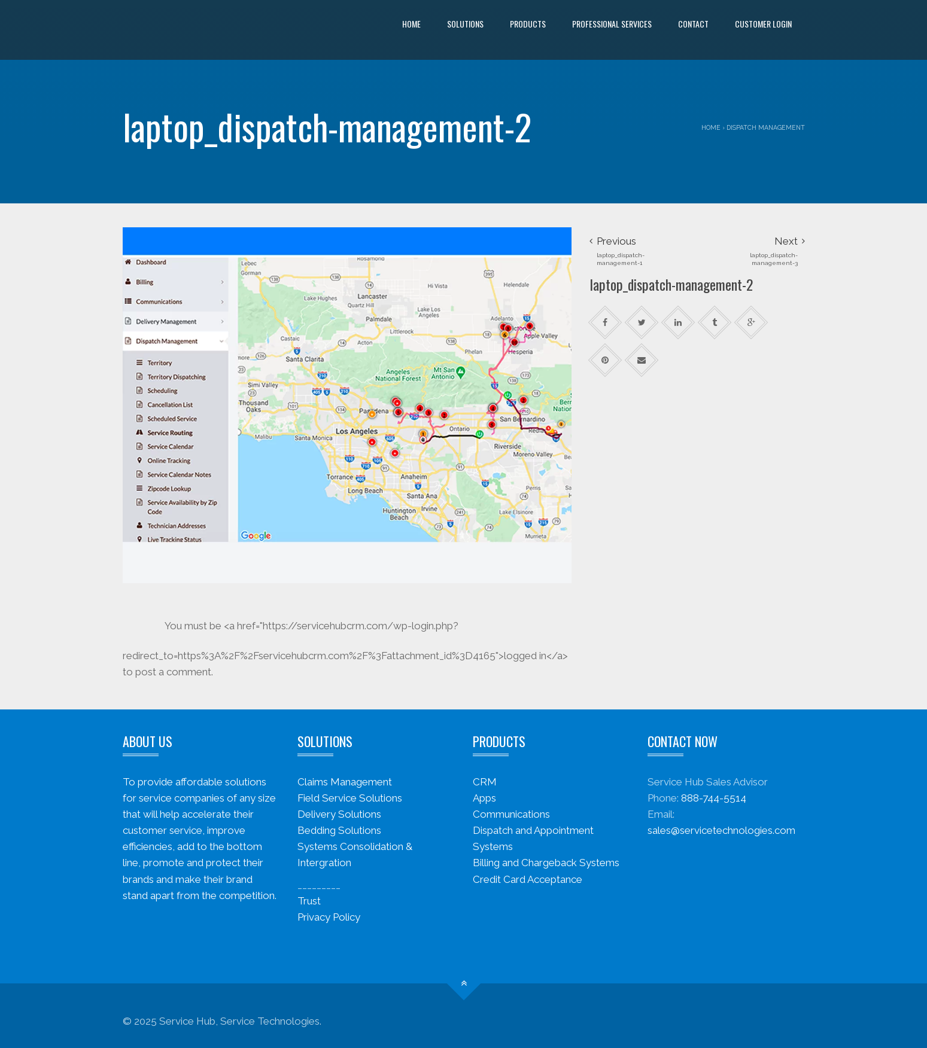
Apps (484, 798)
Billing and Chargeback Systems (546, 863)
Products (528, 23)
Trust (309, 901)
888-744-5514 (713, 798)
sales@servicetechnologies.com (721, 830)
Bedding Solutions (339, 830)
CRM (485, 782)
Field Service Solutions (349, 798)
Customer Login (763, 23)
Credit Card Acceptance (527, 879)
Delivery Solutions (339, 814)
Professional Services (612, 23)
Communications (511, 814)
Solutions (465, 23)
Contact (693, 23)
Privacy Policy (328, 917)
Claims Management (344, 782)
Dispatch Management (766, 127)
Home (411, 23)
